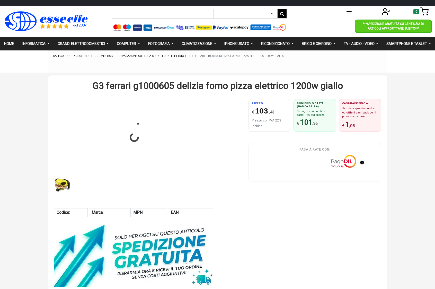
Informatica (34, 44)
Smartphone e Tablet (407, 44)
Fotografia (159, 44)
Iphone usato (237, 44)
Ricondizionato (275, 44)
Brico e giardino (317, 44)
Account (394, 11)
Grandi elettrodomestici (82, 44)
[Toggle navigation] (421, 11)
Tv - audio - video (359, 44)
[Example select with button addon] (245, 14)
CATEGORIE (360, 11)
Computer (127, 44)
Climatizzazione (197, 44)
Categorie (61, 56)
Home (9, 44)
